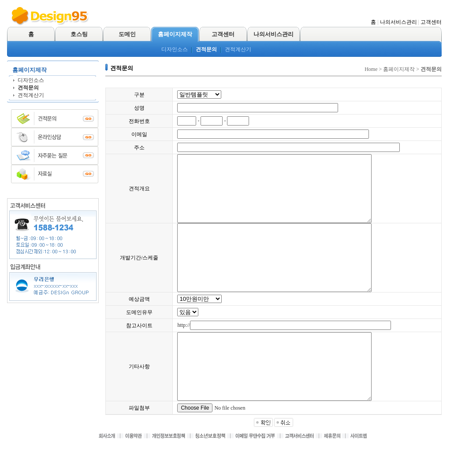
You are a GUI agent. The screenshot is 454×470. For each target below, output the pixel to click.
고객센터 (431, 22)
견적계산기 (238, 49)
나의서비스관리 (398, 22)
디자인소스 (174, 49)
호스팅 (79, 34)
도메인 (127, 34)
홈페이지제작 (175, 34)
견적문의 (206, 49)
